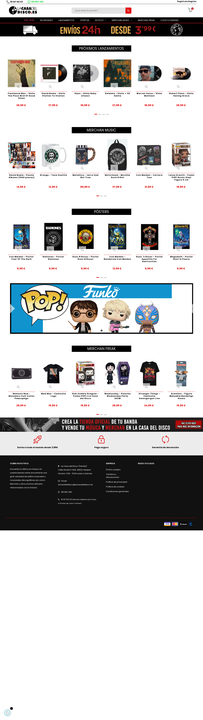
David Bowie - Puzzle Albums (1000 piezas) (21, 176)
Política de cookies (115, 486)
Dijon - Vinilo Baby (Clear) (85, 94)
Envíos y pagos (113, 469)
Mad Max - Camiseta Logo (53, 394)
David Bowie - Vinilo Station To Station (53, 94)
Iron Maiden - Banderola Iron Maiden (117, 257)
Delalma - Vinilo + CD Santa (117, 94)
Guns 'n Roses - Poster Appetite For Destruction (149, 259)
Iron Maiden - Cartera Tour (149, 176)
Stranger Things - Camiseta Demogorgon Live (149, 396)
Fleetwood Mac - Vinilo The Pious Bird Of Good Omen (21, 96)
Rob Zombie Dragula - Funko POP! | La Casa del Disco (85, 396)
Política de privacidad (116, 482)
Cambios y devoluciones (112, 476)
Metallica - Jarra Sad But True (85, 176)
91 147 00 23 (15, 1)
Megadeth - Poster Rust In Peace (181, 257)
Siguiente (188, 308)
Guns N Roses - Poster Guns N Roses (85, 257)
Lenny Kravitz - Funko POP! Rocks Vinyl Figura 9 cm (181, 177)
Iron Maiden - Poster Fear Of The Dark (21, 257)
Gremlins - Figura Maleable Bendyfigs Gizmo (181, 396)
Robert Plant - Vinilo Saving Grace (181, 94)
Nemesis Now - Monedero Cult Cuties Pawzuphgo (22, 396)
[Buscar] (99, 10)
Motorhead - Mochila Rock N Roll (117, 176)
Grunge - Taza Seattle (53, 175)
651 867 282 (36, 1)
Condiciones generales (117, 491)
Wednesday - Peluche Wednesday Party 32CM (117, 396)
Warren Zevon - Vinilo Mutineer (149, 94)
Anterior (15, 308)
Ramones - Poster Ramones (53, 257)
